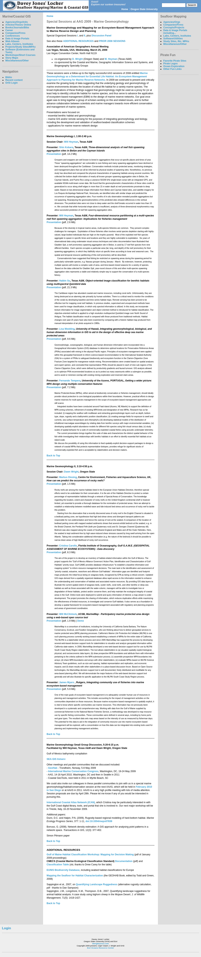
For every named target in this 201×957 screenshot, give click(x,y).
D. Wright (77, 59)
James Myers (67, 682)
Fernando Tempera (70, 380)
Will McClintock (68, 614)
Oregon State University (144, 9)
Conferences (12, 35)
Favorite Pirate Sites (174, 60)
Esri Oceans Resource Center (100, 948)
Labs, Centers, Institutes (19, 44)
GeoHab (52, 768)
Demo (80, 620)
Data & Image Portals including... (175, 31)
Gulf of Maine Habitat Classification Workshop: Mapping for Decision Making (90, 854)
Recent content (14, 80)
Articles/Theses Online (18, 24)
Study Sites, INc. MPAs (176, 41)
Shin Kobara (66, 147)
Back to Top (53, 455)
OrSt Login (11, 82)
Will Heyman (71, 141)
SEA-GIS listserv (56, 759)
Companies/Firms (15, 33)
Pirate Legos (170, 63)
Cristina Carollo (68, 545)
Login (6, 928)
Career (9, 30)
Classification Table (58, 864)
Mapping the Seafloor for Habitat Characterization (75, 875)
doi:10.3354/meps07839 (99, 821)
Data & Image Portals (17, 38)
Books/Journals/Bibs (17, 27)
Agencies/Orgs (171, 22)
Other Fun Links (172, 69)
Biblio (8, 77)
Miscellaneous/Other (17, 60)
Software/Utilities (173, 38)
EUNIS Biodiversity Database (63, 870)
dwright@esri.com (100, 943)
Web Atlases (12, 41)
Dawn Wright (71, 471)
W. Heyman (111, 59)
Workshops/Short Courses (20, 55)
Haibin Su (64, 280)
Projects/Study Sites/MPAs (20, 46)
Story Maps (11, 57)
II (84, 35)
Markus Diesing (68, 477)
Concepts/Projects (173, 27)
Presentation (54, 154)
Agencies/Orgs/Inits (16, 22)
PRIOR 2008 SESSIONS (112, 41)
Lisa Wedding (67, 329)
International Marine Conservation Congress (73, 771)
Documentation (123, 861)
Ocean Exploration (173, 66)
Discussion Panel (102, 35)
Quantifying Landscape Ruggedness (96, 884)
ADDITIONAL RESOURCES (78, 41)
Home (124, 9)
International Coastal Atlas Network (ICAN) (71, 802)
